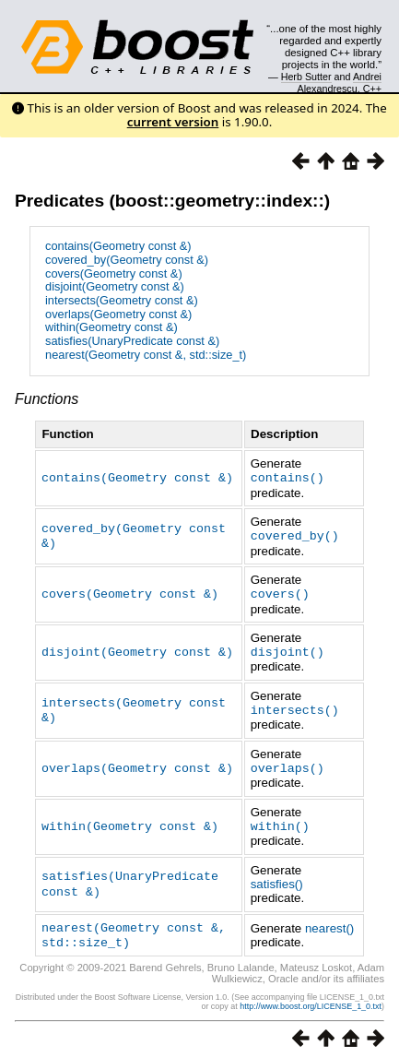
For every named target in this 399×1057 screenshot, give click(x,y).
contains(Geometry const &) (118, 246)
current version (173, 121)
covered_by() (295, 534)
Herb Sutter (306, 76)
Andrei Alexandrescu (339, 82)
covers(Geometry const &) (113, 273)
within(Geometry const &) (111, 327)
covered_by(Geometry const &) (126, 260)
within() (280, 820)
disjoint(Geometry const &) (114, 286)
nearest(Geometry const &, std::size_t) (145, 355)
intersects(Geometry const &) (121, 300)
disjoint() (287, 648)
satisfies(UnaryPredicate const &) (132, 341)
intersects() (295, 705)
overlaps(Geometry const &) (118, 314)
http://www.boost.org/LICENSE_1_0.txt (310, 998)
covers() (280, 591)
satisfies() (277, 878)
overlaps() (287, 762)
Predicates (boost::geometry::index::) (172, 200)
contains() (287, 477)
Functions (46, 399)
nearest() (329, 921)
